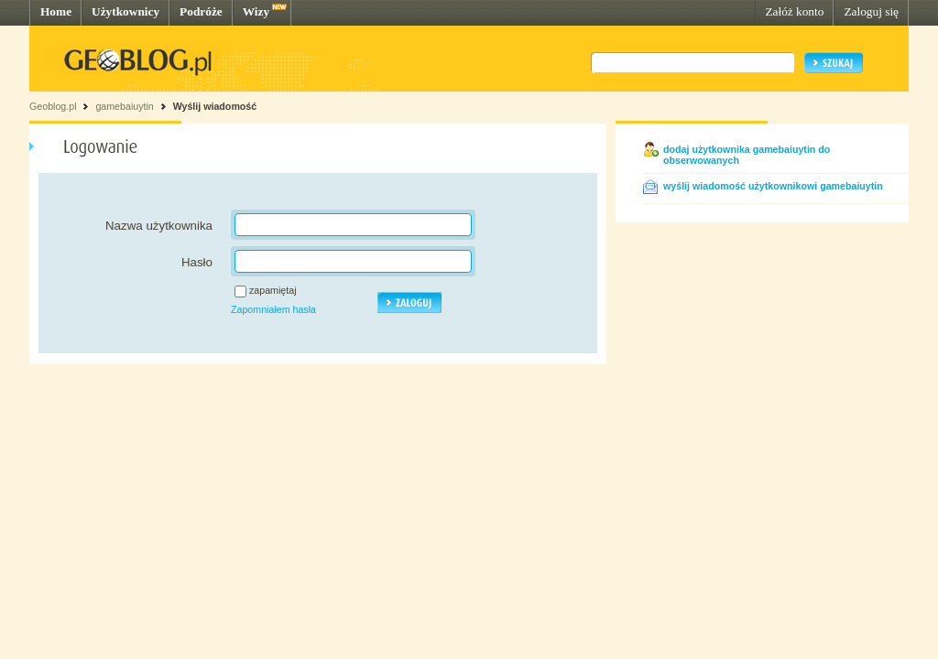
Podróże (201, 11)
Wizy (256, 11)
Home (55, 11)
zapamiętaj (273, 290)
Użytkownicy (125, 11)
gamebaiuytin (124, 106)
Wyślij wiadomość (215, 106)
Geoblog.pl (53, 106)
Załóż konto (794, 11)
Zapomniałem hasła (273, 309)
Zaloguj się (871, 11)
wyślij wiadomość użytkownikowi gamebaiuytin (773, 185)
